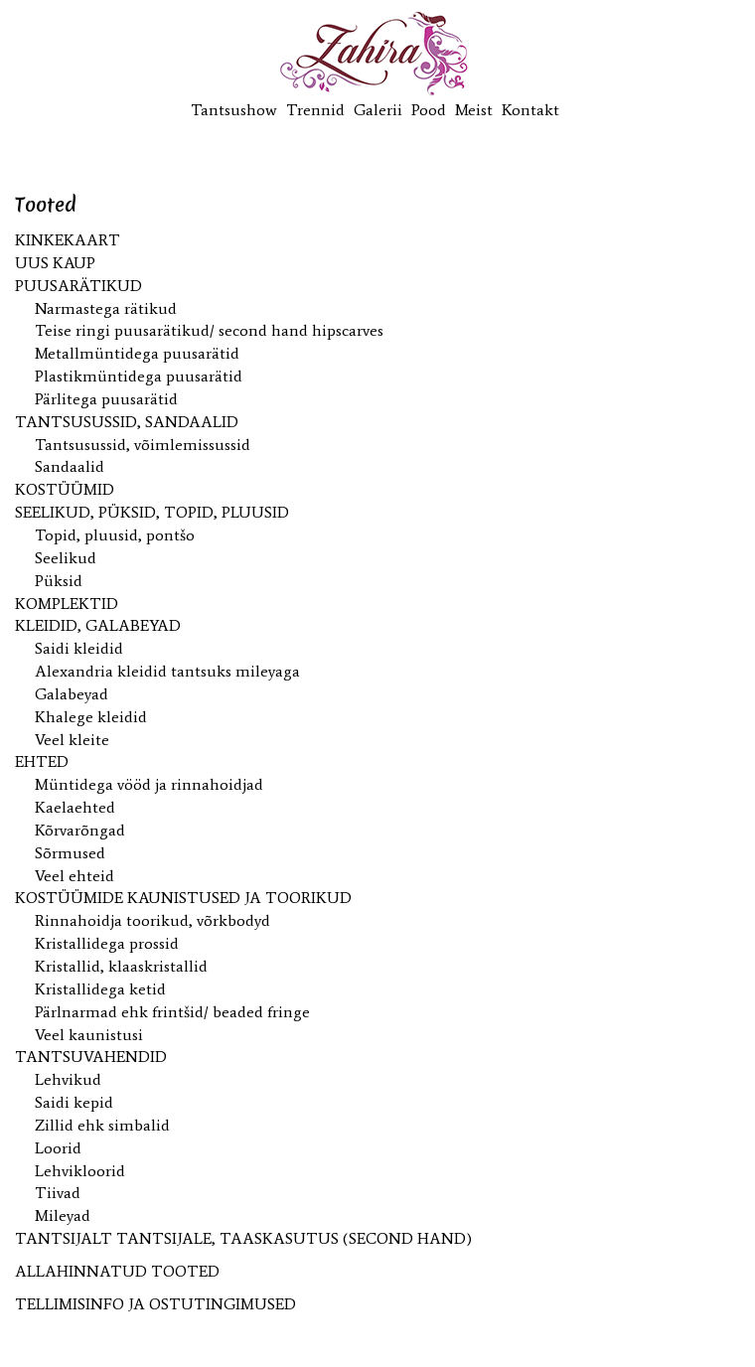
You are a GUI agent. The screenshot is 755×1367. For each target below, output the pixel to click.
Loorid (58, 1148)
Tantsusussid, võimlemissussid (142, 444)
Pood (428, 109)
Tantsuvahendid (91, 1056)
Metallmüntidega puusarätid (137, 353)
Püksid (58, 580)
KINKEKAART (67, 239)
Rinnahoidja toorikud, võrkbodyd (152, 920)
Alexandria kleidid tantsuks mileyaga (167, 671)
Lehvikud (68, 1079)
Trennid (315, 109)
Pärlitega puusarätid (106, 398)
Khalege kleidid (91, 716)
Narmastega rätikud (106, 308)
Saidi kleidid (79, 648)
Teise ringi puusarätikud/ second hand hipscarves (209, 330)
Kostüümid (64, 489)
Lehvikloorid (80, 1170)
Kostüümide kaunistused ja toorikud (183, 897)
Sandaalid (69, 466)
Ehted (42, 761)
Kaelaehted (75, 807)
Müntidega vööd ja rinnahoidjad (149, 784)
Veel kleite (72, 739)
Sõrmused (70, 852)
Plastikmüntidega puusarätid (138, 376)
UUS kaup (55, 262)
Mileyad (62, 1215)
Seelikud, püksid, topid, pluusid (152, 512)
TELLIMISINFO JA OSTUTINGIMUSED (155, 1303)
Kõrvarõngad (80, 830)
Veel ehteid (74, 875)
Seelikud (65, 557)
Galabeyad (71, 693)
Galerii (378, 109)
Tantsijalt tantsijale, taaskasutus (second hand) (243, 1238)
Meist (474, 109)
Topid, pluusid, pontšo (115, 535)
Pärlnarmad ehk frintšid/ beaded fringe (172, 1011)
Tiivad (57, 1192)
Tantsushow (234, 109)
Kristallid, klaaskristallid (121, 966)
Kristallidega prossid (107, 943)
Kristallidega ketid (100, 989)
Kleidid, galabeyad (98, 625)
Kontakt (530, 109)
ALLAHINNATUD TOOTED (117, 1271)
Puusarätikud (78, 285)
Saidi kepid (74, 1102)
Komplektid (66, 603)
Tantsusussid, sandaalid (126, 421)
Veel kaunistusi (89, 1034)
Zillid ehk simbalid (102, 1125)
